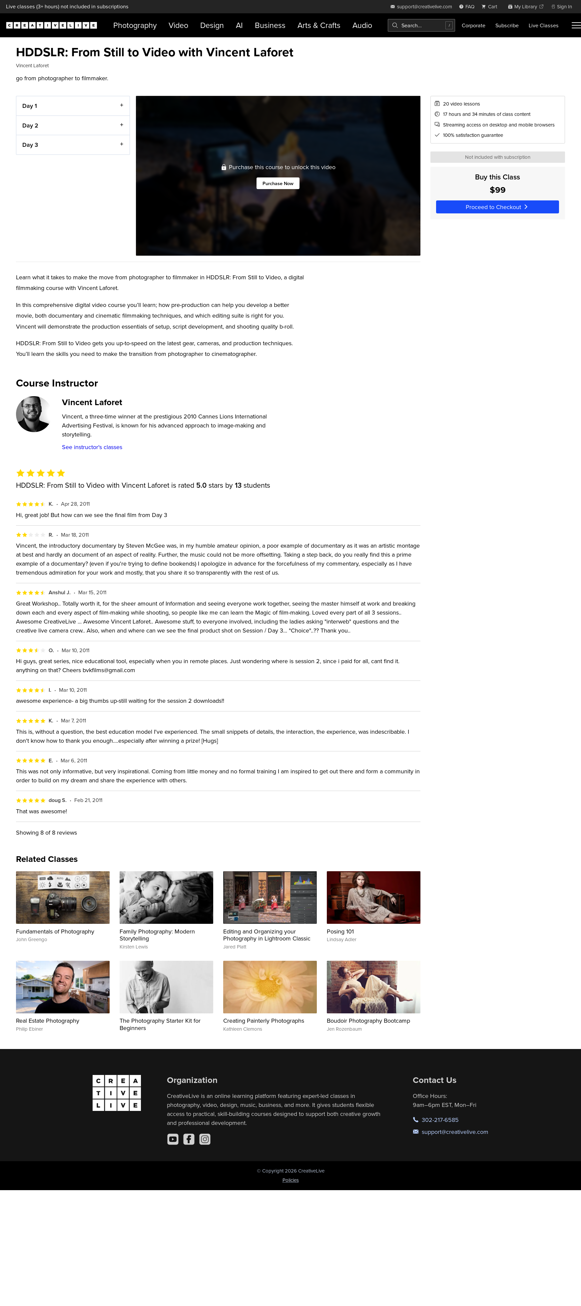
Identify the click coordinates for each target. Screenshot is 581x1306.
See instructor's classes (92, 447)
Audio (362, 25)
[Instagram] (205, 1139)
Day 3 (30, 144)
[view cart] (491, 6)
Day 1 (29, 106)
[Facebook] (189, 1139)
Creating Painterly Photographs (263, 1020)
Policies (291, 1179)
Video (178, 25)
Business (270, 25)
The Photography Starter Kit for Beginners (160, 1024)
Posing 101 (340, 931)
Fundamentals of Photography (55, 931)
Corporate (473, 25)
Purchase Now (278, 183)
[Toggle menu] (576, 25)
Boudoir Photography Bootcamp (368, 1020)
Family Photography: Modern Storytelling (157, 935)
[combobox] (421, 25)
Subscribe (507, 25)
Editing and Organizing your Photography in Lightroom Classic (266, 935)
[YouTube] (173, 1139)
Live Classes (544, 25)
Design (212, 25)
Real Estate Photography (47, 1020)
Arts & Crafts (318, 25)
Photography (135, 25)
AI (239, 25)
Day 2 (30, 125)
